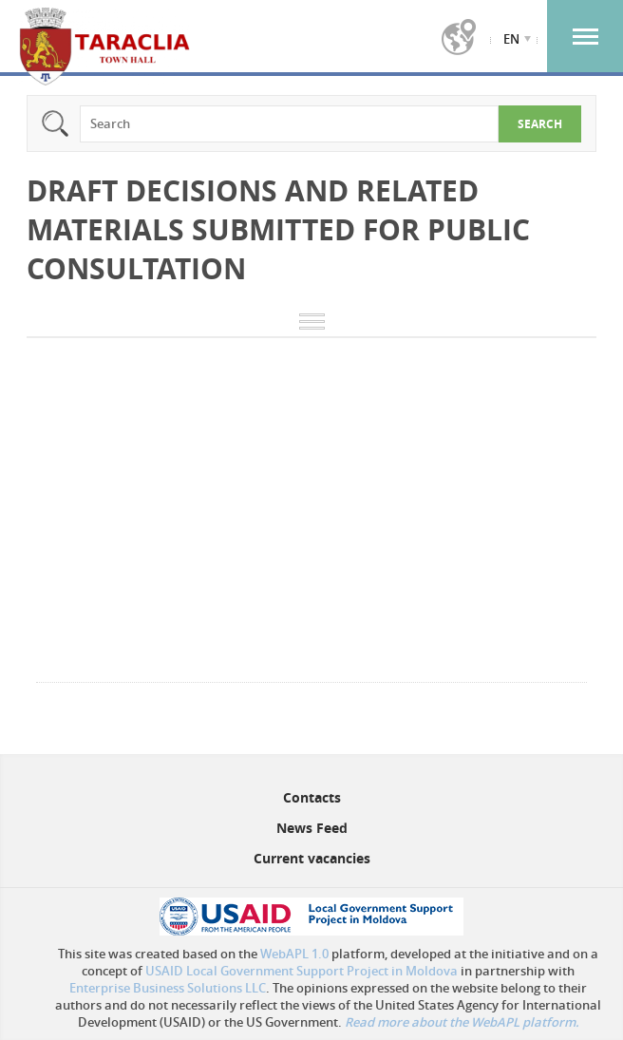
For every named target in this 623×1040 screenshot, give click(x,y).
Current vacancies (312, 858)
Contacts (312, 797)
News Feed (312, 828)
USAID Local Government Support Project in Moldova (301, 970)
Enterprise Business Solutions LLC (167, 987)
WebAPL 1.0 (294, 953)
